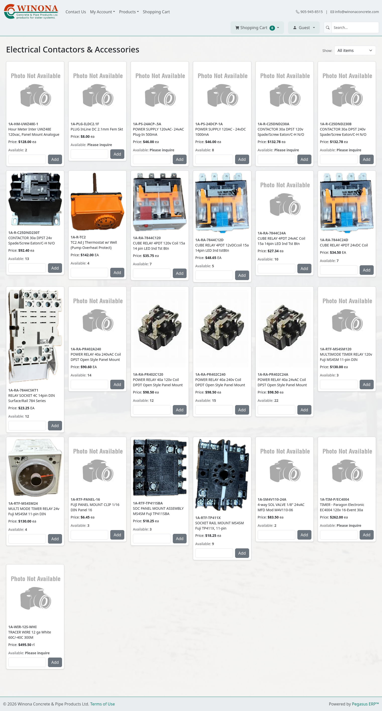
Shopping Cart (156, 12)
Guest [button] (301, 28)
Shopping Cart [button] (255, 28)
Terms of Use (102, 704)
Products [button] (127, 12)
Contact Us (76, 12)
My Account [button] (101, 12)
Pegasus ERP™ (365, 704)
